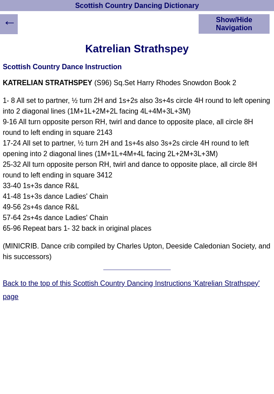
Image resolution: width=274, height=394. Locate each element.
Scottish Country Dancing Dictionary (137, 5)
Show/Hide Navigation (234, 24)
